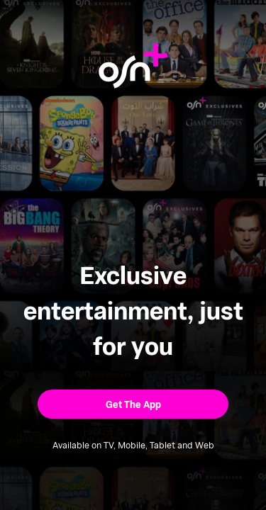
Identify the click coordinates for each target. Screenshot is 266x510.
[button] (133, 404)
